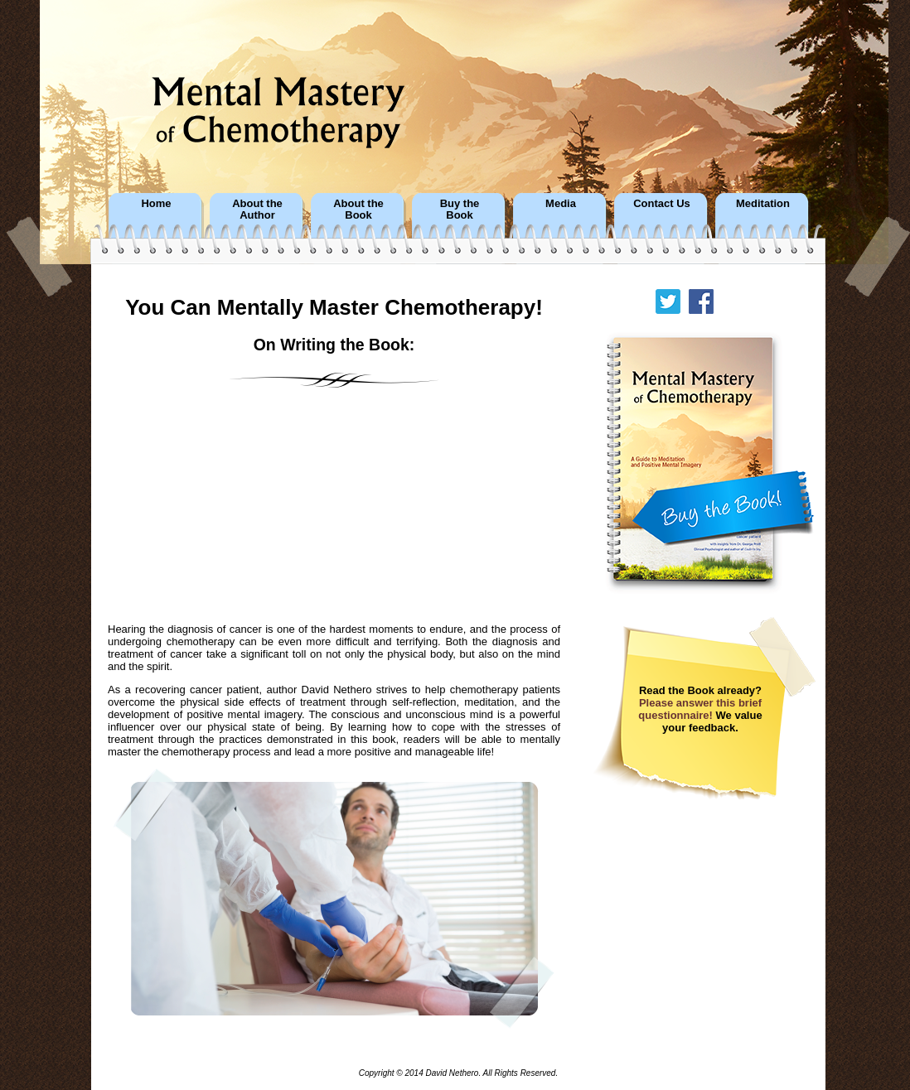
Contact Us (661, 203)
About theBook (358, 209)
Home (156, 203)
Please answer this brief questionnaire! (700, 709)
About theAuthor (257, 209)
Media (560, 203)
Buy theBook (460, 209)
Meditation (763, 203)
